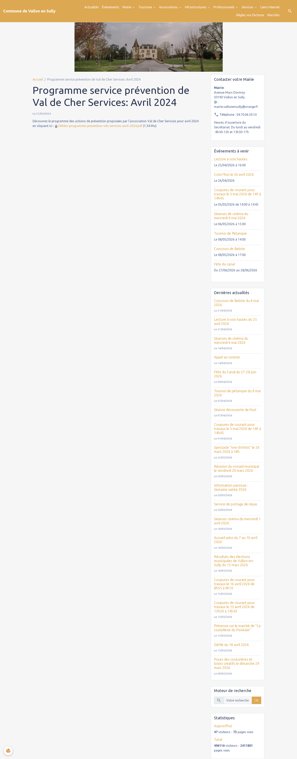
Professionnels (224, 7)
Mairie (127, 7)
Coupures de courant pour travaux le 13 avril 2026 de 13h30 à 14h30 (234, 607)
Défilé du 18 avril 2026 (231, 645)
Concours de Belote (229, 249)
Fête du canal (224, 264)
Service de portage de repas (235, 504)
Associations (169, 7)
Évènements (110, 7)
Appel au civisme (227, 357)
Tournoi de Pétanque (230, 233)
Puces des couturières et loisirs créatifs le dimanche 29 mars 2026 (236, 663)
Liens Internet (270, 7)
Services (248, 7)
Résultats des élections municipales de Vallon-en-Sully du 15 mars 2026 (234, 561)
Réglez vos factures (250, 15)
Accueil (38, 79)
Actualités (91, 7)
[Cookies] (8, 750)
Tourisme (145, 7)
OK (256, 700)
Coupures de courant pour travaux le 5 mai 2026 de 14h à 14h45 (237, 194)
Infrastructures (196, 7)
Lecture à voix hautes (230, 159)
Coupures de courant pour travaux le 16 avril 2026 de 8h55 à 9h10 (234, 584)
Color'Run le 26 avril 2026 (234, 174)
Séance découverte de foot (235, 410)
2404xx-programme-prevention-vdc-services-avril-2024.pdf (100, 126)
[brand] (29, 11)
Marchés (273, 15)
